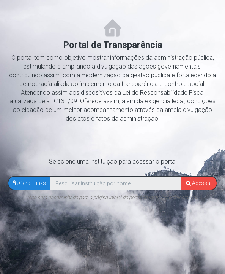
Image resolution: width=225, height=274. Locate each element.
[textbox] (115, 183)
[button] (29, 183)
